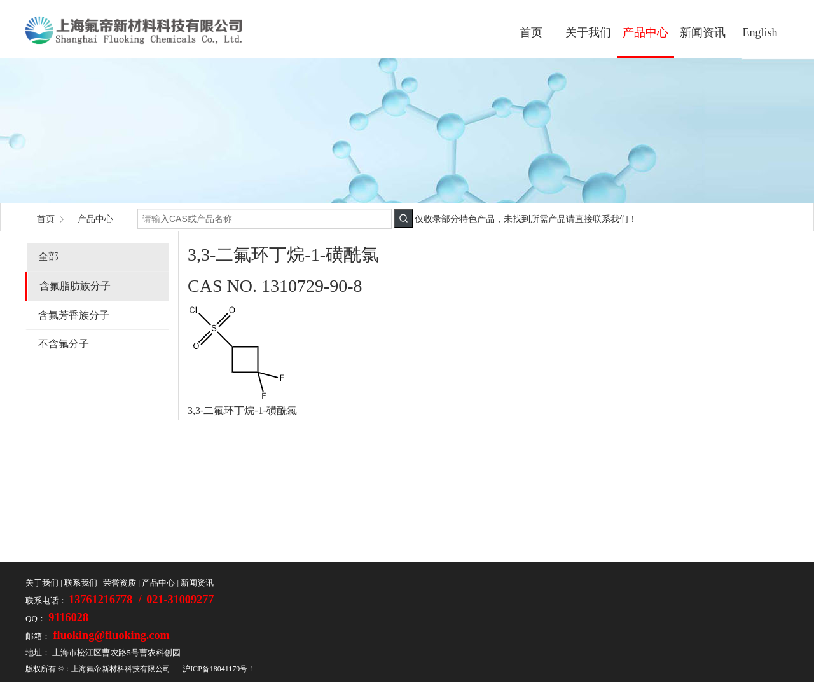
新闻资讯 (703, 32)
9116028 (67, 617)
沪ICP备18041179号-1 (218, 668)
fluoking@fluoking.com (110, 635)
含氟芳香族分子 (73, 315)
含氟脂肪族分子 (75, 285)
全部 (48, 256)
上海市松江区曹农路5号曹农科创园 (116, 652)
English (759, 32)
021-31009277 (180, 599)
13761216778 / (106, 599)
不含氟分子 (63, 343)
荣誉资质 (119, 582)
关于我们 (588, 32)
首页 (531, 32)
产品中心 (645, 32)
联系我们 (80, 582)
